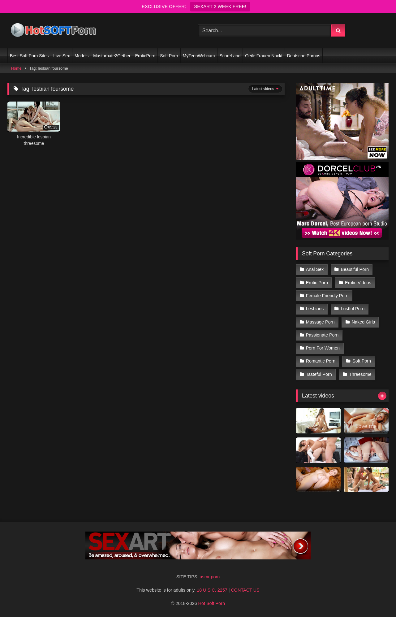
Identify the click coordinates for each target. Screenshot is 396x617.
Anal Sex (315, 269)
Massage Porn (320, 321)
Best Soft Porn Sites (29, 55)
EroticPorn (145, 55)
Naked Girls (363, 321)
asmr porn (210, 576)
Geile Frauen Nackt (263, 55)
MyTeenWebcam (199, 55)
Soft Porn (169, 55)
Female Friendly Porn (327, 295)
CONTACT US (245, 590)
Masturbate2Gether (112, 55)
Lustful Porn (353, 308)
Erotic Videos (358, 282)
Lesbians (315, 308)
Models (81, 55)
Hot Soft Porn (211, 603)
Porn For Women (323, 347)
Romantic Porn (320, 360)
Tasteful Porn (319, 374)
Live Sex (61, 55)
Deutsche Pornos (303, 55)
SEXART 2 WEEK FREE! (220, 6)
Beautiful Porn (355, 269)
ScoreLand (230, 55)
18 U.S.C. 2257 (212, 590)
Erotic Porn (317, 282)
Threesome (360, 374)
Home (16, 68)
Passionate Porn (322, 334)
